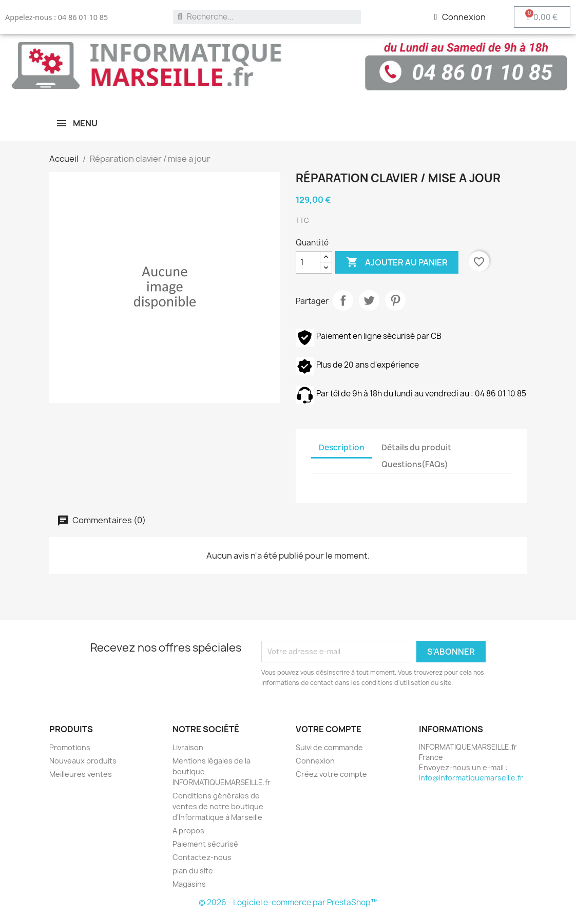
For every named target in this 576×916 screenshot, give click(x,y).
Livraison (187, 747)
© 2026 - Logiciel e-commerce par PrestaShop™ (288, 902)
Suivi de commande (329, 747)
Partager (343, 300)
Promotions (69, 747)
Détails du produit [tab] (416, 447)
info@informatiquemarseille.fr (471, 778)
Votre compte (328, 729)
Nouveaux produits (83, 761)
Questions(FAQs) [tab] (414, 464)
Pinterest (395, 300)
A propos (188, 830)
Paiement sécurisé (205, 844)
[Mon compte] (460, 17)
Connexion (315, 761)
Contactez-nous (202, 857)
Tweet (369, 300)
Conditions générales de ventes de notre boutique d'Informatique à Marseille (217, 806)
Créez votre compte (331, 774)
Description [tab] (341, 447)
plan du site (192, 870)
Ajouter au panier (397, 262)
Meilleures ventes (80, 774)
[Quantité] (308, 262)
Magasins (189, 884)
